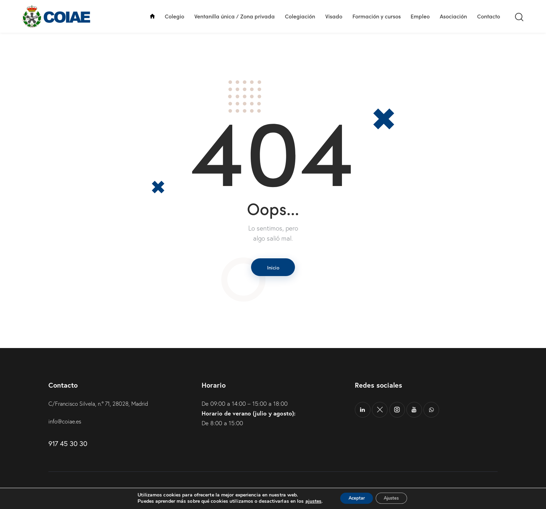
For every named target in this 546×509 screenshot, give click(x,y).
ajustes (307, 501)
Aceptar (353, 498)
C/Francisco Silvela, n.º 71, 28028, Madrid (102, 405)
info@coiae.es (66, 423)
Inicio (273, 268)
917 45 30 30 (67, 445)
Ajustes (394, 498)
